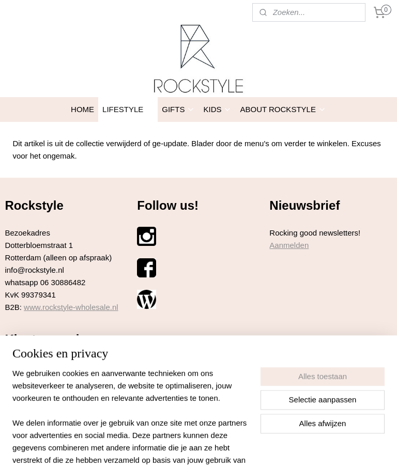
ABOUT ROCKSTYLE (283, 109)
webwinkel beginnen (214, 448)
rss (180, 448)
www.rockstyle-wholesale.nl (71, 307)
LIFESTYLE (128, 109)
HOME (82, 109)
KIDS (217, 109)
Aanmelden (289, 245)
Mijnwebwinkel (294, 448)
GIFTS (178, 109)
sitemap (161, 448)
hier (61, 366)
